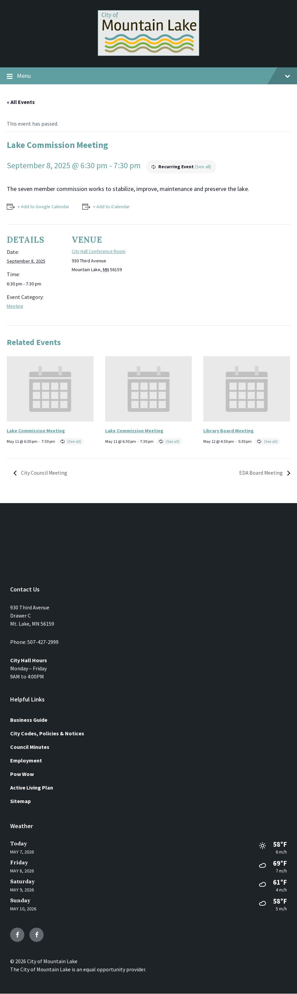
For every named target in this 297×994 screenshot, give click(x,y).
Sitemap (20, 801)
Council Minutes (29, 746)
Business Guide (28, 719)
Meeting (15, 306)
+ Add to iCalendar (112, 206)
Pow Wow (22, 774)
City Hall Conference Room (98, 251)
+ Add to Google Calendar (43, 206)
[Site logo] (148, 53)
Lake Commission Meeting (36, 431)
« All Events (21, 102)
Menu (148, 76)
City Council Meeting (44, 473)
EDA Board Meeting (261, 473)
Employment (26, 760)
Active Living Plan (31, 787)
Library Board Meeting (228, 431)
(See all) (203, 167)
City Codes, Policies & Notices (47, 733)
